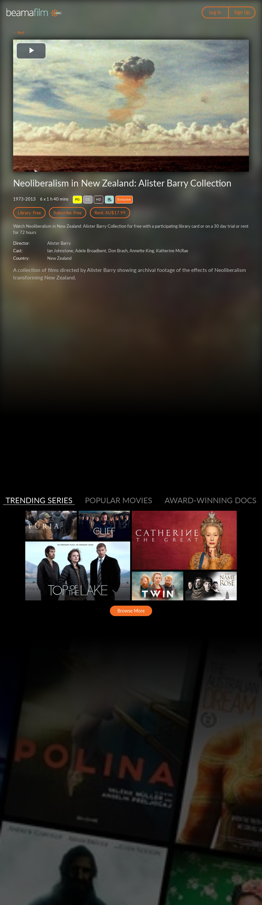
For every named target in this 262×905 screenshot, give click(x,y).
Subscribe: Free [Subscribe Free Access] (67, 212)
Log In (215, 12)
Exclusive (124, 199)
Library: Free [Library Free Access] (29, 212)
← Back (18, 32)
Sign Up (242, 12)
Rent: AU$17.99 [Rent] (110, 212)
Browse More (131, 610)
